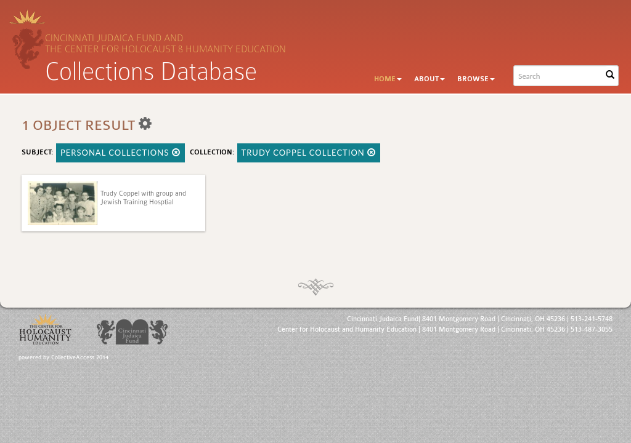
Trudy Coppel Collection (309, 153)
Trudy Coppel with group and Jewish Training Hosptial (143, 198)
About (429, 79)
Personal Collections (120, 153)
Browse (476, 79)
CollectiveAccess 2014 (79, 357)
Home (388, 79)
